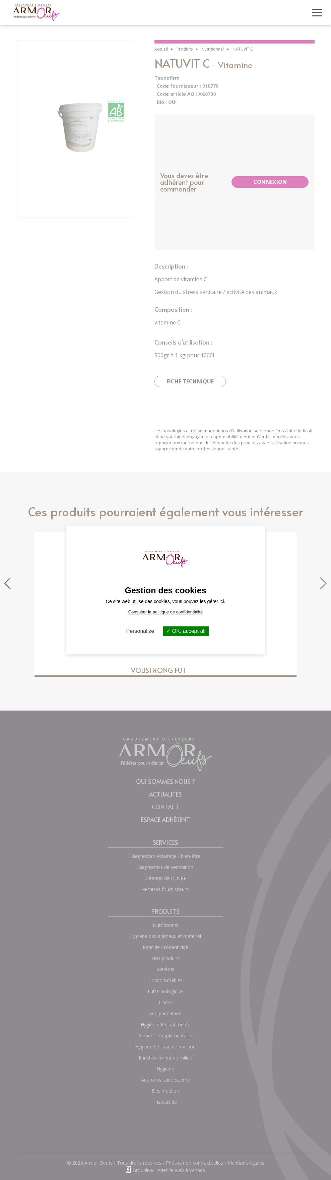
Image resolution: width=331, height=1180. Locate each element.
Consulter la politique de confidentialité (165, 611)
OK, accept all (185, 631)
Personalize (140, 631)
